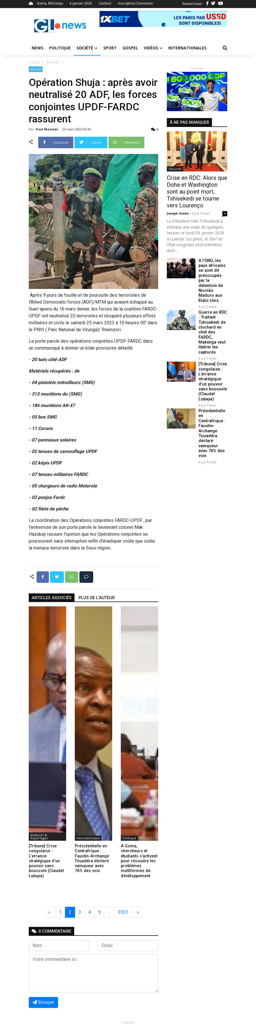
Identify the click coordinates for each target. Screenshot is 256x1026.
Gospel (130, 48)
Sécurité (52, 62)
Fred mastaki (47, 129)
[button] (109, 19)
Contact (105, 3)
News (37, 48)
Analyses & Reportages (39, 836)
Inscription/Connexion (135, 3)
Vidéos (153, 48)
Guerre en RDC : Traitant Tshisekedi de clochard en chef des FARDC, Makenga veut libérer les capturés (212, 332)
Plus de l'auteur (97, 597)
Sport (110, 48)
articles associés (52, 597)
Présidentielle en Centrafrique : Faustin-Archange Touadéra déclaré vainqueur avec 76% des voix (211, 433)
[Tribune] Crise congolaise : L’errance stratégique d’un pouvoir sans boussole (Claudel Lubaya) (212, 381)
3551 (123, 912)
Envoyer (43, 1002)
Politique (60, 48)
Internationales (187, 48)
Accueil (34, 62)
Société (87, 48)
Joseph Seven (178, 213)
